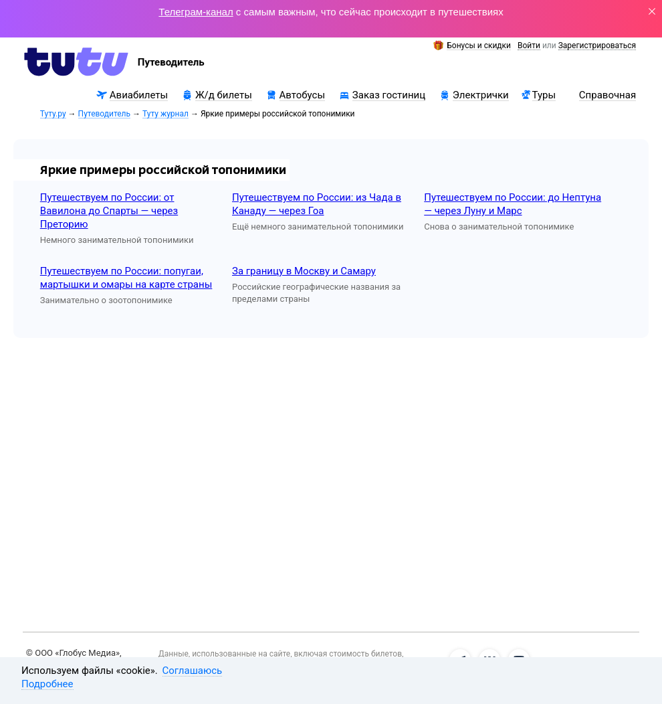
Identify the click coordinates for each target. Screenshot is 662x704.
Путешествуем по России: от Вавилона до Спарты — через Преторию (109, 210)
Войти (529, 45)
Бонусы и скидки (479, 45)
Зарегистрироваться (597, 45)
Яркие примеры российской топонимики (163, 170)
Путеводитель (104, 114)
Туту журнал (165, 114)
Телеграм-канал (195, 11)
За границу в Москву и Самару (304, 271)
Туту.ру (53, 114)
